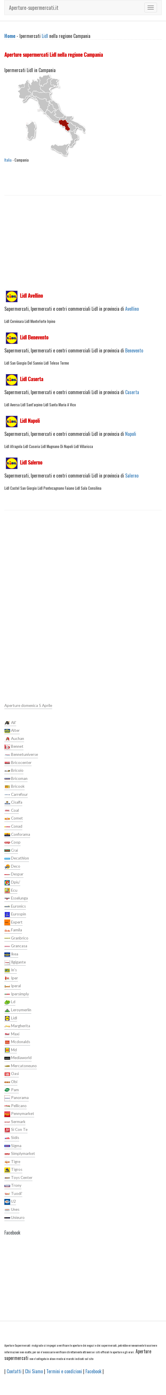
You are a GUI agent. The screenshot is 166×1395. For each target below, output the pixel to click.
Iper (11, 978)
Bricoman (16, 779)
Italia (8, 160)
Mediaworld (18, 1058)
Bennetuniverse (21, 755)
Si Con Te (16, 1130)
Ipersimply (16, 994)
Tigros (13, 1170)
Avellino (132, 308)
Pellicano (15, 1106)
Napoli (130, 433)
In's (10, 970)
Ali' (10, 723)
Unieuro (14, 1218)
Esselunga (16, 899)
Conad (13, 827)
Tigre (12, 1162)
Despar (13, 874)
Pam (11, 1090)
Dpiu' (12, 883)
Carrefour (16, 795)
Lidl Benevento (34, 337)
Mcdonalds (17, 1042)
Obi (10, 1082)
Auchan (14, 739)
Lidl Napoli (30, 420)
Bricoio (13, 771)
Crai (11, 850)
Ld (9, 1002)
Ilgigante (15, 962)
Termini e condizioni (64, 1371)
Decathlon (16, 859)
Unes (11, 1210)
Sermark (14, 1122)
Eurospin (15, 914)
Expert (13, 922)
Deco (12, 866)
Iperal (12, 986)
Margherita (17, 1026)
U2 (10, 1202)
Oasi (11, 1074)
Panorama (16, 1098)
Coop (12, 843)
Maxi (11, 1034)
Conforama (17, 835)
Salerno (131, 475)
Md (10, 1050)
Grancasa (15, 946)
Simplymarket (19, 1154)
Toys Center (18, 1178)
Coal (11, 810)
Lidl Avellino (31, 295)
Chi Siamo (34, 1371)
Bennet (13, 747)
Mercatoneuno (20, 1066)
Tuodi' (13, 1194)
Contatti (14, 1371)
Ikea (11, 954)
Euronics (15, 906)
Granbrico (16, 938)
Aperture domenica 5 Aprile (28, 705)
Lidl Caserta (31, 379)
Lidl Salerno (31, 462)
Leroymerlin (17, 1010)
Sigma (12, 1146)
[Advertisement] (83, 248)
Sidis (11, 1138)
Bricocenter (18, 763)
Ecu (10, 890)
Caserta (132, 392)
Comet (13, 819)
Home (9, 35)
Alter (12, 731)
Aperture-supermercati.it (34, 7)
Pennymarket (19, 1114)
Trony (12, 1186)
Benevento (134, 350)
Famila (13, 930)
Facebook (93, 1371)
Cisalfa (13, 803)
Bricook (14, 787)
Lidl (45, 35)
